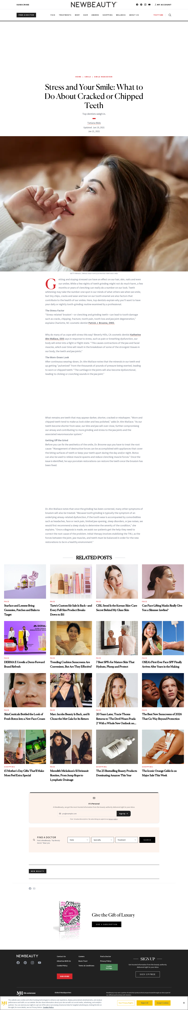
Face (6, 601)
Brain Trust (83, 961)
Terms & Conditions (86, 965)
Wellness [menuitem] (121, 15)
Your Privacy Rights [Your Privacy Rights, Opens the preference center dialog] (126, 1003)
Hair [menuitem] (85, 15)
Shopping (9, 767)
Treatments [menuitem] (65, 15)
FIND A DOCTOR (26, 15)
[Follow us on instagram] (145, 5)
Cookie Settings (109, 967)
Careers (82, 956)
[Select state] (79, 840)
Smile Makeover (103, 77)
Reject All (144, 1003)
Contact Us (61, 956)
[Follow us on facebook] (137, 5)
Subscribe (23, 4)
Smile (88, 77)
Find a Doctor (105, 956)
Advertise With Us (64, 961)
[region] (94, 1003)
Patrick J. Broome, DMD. (101, 322)
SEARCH (147, 840)
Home (78, 77)
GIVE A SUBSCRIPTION (106, 924)
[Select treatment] (126, 840)
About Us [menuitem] (134, 15)
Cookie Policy (62, 965)
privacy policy (113, 819)
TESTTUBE (158, 15)
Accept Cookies (163, 1003)
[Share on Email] (34, 888)
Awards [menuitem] (95, 15)
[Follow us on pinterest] (141, 5)
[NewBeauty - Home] (94, 4)
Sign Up (123, 813)
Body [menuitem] (77, 15)
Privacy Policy (105, 961)
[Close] (184, 1003)
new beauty (37, 871)
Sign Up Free (148, 974)
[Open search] (169, 15)
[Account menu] (163, 4)
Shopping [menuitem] (108, 15)
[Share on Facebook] (30, 888)
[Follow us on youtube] (149, 5)
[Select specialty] (103, 840)
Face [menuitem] (53, 15)
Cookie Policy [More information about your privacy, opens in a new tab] (48, 1007)
